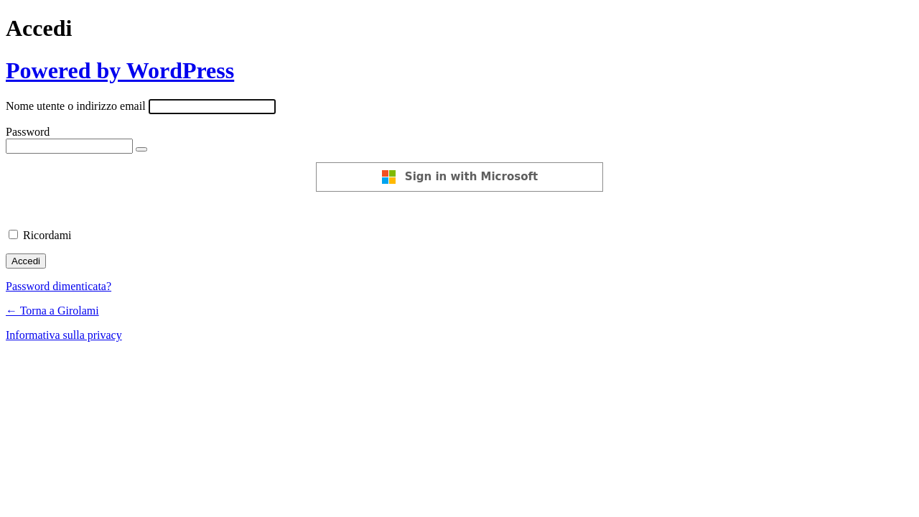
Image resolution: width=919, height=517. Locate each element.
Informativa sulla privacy (64, 335)
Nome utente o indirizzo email (76, 106)
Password (28, 132)
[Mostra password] (141, 149)
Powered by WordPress (120, 70)
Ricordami (47, 235)
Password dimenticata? (58, 286)
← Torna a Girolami (52, 310)
